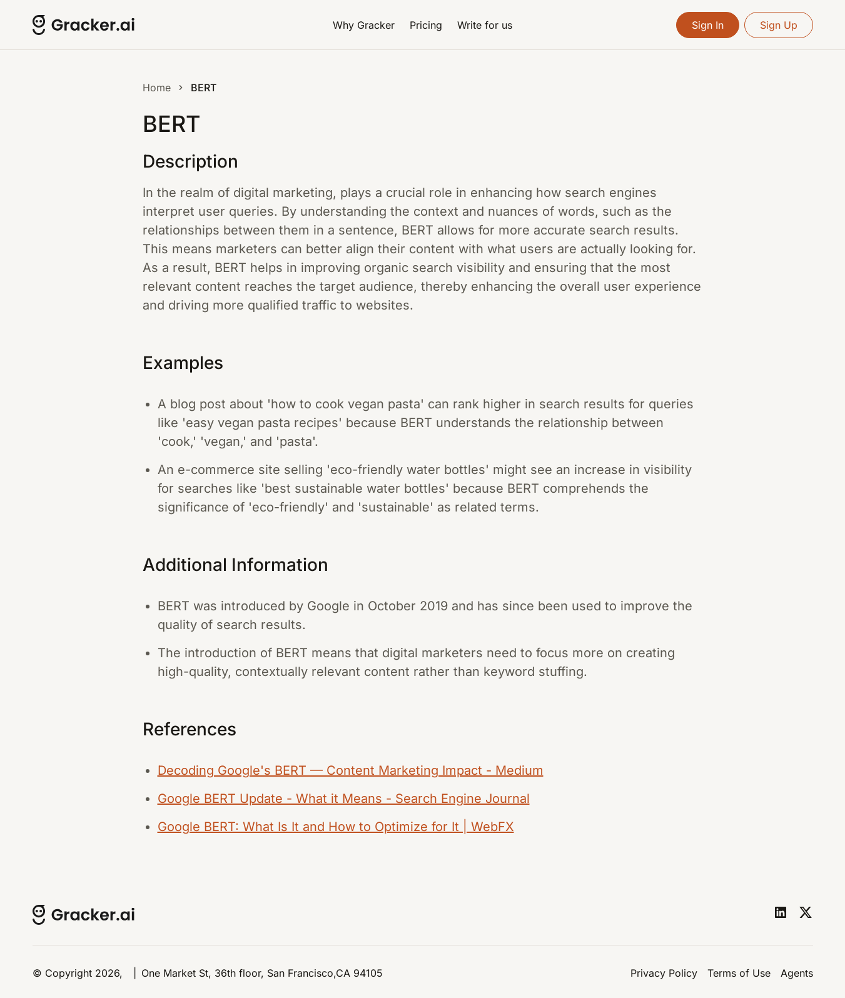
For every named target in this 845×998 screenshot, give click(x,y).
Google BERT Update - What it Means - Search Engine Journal (344, 798)
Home (157, 87)
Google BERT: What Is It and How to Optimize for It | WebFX (336, 826)
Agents (797, 973)
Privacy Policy (663, 973)
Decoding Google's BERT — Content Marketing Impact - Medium (351, 770)
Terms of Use (739, 973)
